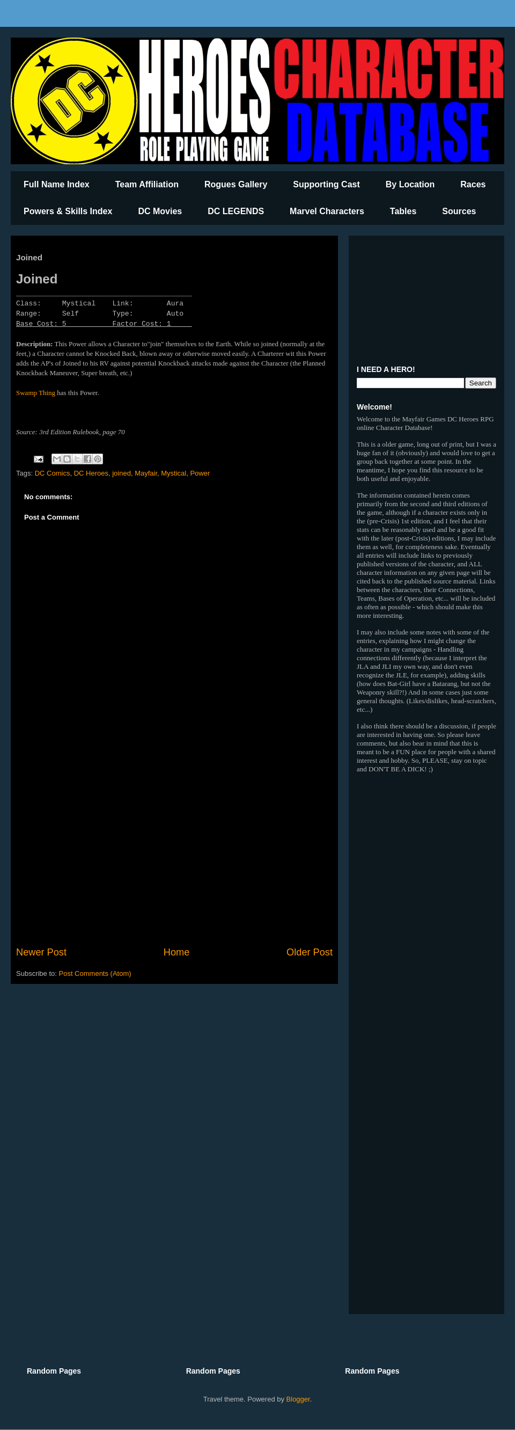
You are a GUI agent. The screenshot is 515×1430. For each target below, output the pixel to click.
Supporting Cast (326, 184)
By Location (410, 184)
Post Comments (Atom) (95, 973)
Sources (459, 211)
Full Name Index (57, 184)
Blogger (298, 1399)
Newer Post (41, 952)
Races (472, 184)
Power (200, 473)
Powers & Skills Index (68, 211)
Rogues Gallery (235, 184)
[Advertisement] (174, 857)
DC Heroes (91, 473)
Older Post (309, 952)
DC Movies (160, 211)
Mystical (173, 473)
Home (177, 952)
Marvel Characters (327, 211)
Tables (403, 211)
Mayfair (146, 473)
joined (121, 473)
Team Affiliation (147, 184)
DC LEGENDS (236, 211)
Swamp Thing (35, 393)
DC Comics (52, 473)
